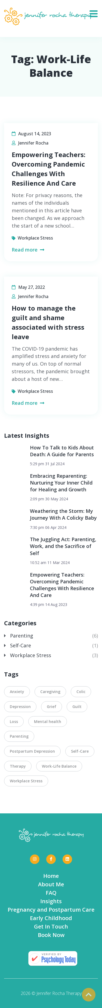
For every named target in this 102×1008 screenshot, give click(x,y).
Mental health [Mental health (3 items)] (47, 721)
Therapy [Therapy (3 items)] (18, 766)
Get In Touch (51, 926)
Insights (51, 901)
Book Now (51, 935)
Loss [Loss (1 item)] (14, 721)
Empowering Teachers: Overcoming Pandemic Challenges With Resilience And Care (62, 585)
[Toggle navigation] (95, 12)
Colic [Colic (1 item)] (80, 691)
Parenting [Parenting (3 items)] (19, 736)
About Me (51, 884)
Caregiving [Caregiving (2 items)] (50, 691)
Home (51, 876)
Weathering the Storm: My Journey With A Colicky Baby (63, 514)
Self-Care (20, 645)
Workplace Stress (35, 238)
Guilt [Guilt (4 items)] (77, 706)
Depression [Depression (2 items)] (20, 706)
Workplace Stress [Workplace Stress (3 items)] (26, 780)
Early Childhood (51, 918)
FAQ (51, 892)
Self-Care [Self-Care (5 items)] (80, 751)
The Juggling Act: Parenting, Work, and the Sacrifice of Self (63, 546)
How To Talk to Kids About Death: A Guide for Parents (62, 451)
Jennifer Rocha (33, 143)
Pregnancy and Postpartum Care (51, 909)
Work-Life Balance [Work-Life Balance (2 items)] (59, 766)
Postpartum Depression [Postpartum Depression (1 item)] (32, 751)
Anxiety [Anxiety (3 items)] (17, 691)
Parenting (21, 635)
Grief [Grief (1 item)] (51, 706)
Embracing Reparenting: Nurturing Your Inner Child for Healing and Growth (61, 483)
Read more (28, 249)
